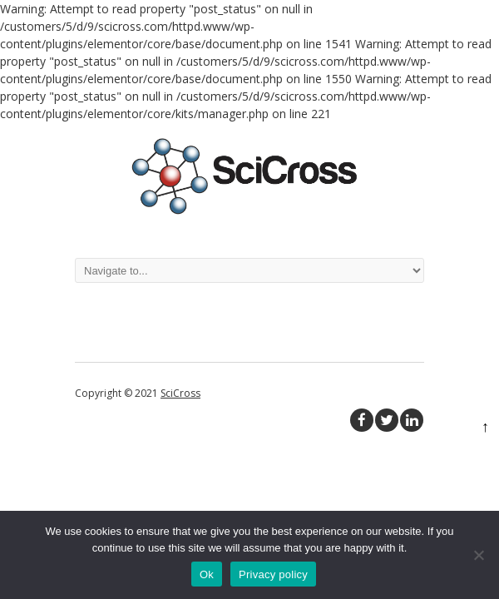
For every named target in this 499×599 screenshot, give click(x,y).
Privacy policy (273, 574)
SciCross (180, 393)
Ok (207, 574)
